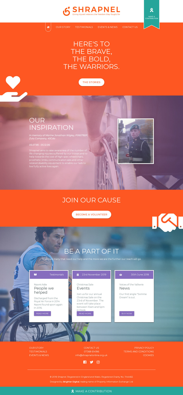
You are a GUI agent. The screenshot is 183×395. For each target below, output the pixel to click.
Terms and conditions (139, 352)
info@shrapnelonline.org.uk (91, 356)
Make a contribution (92, 391)
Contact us (130, 27)
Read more (42, 315)
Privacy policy (144, 349)
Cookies (148, 356)
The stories (91, 82)
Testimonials (84, 27)
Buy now (127, 315)
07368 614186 (91, 352)
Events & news (108, 27)
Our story (63, 27)
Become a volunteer (91, 214)
